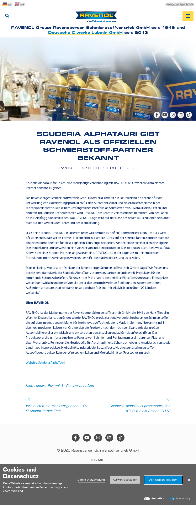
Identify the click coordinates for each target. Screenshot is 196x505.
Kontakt (98, 460)
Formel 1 (55, 386)
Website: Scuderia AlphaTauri (45, 362)
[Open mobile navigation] (188, 16)
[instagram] (173, 115)
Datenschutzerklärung (91, 480)
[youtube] (164, 115)
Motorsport (35, 386)
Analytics (157, 498)
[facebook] (157, 115)
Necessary (183, 498)
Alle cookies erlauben (163, 480)
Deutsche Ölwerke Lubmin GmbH (85, 33)
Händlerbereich (180, 4)
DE (7, 4)
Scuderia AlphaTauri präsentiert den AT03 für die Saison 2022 (135, 406)
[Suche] (7, 16)
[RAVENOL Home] (97, 18)
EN (19, 4)
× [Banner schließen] (189, 480)
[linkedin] (181, 115)
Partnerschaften (80, 386)
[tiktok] (189, 115)
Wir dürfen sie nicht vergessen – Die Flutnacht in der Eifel (61, 406)
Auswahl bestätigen (125, 480)
